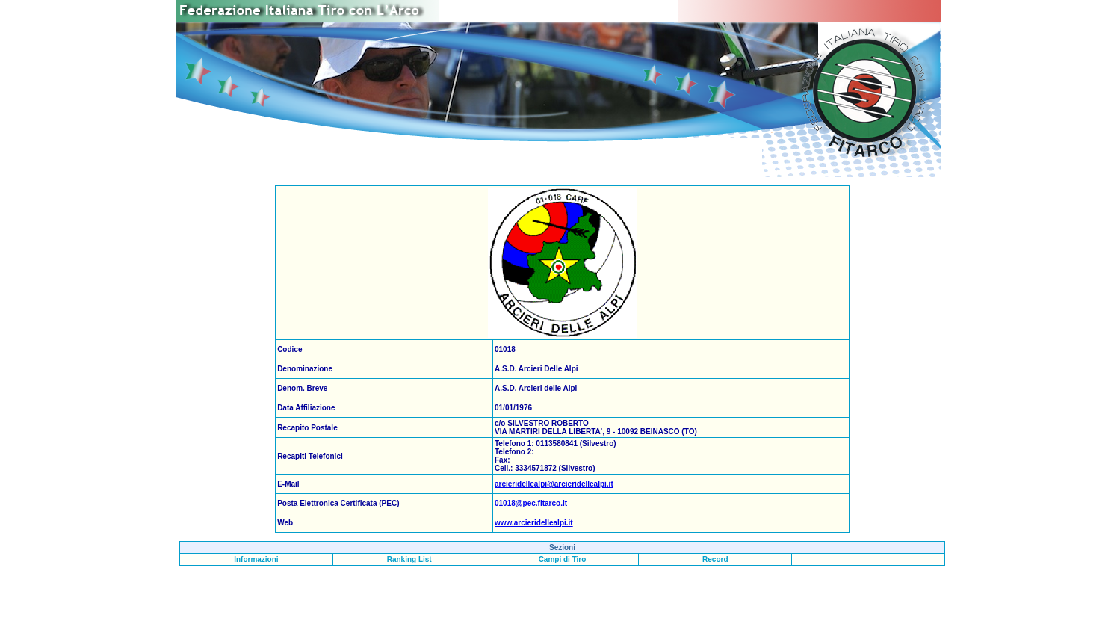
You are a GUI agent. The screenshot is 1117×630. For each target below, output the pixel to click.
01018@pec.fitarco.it (531, 503)
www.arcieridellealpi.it (534, 523)
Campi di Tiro (563, 559)
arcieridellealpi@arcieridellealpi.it (554, 484)
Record (715, 559)
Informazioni (256, 559)
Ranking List (409, 559)
